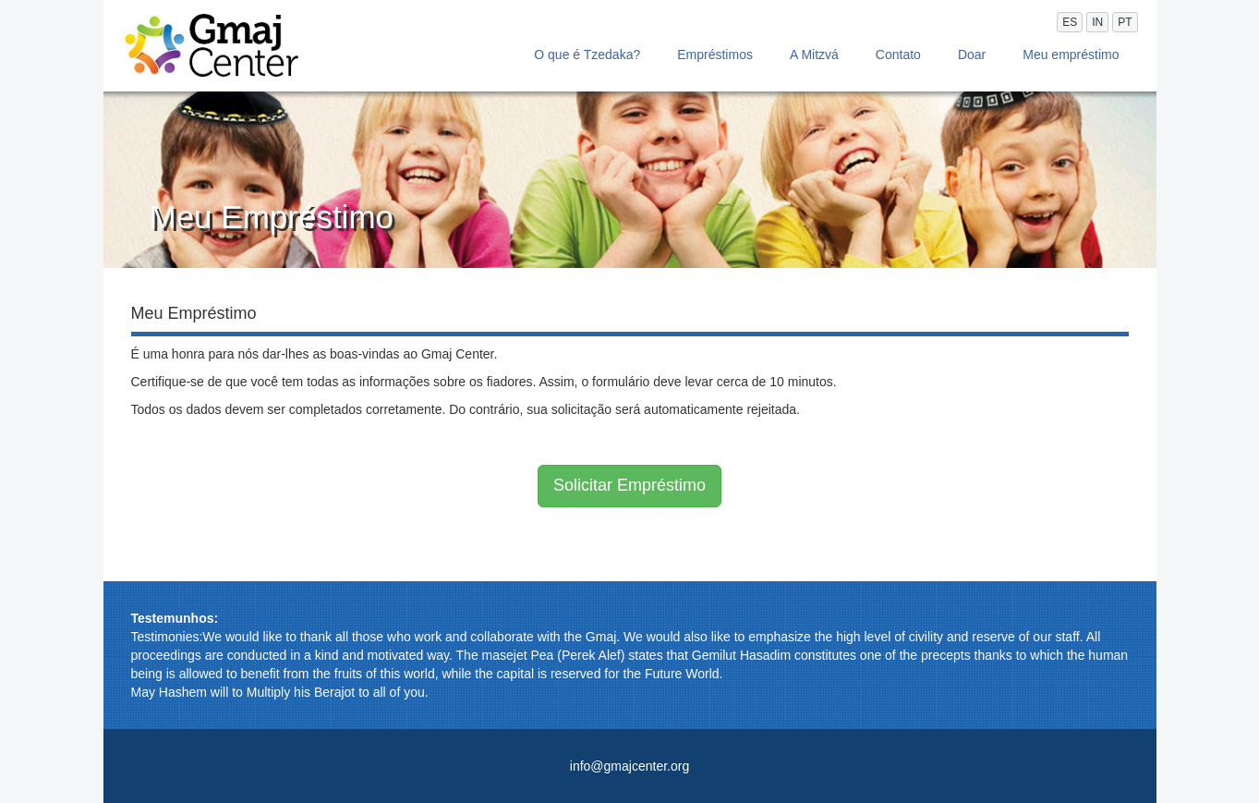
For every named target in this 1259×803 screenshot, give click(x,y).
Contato (898, 54)
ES (1069, 22)
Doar (972, 54)
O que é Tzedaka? (587, 54)
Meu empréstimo (1071, 54)
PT (1125, 22)
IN (1097, 22)
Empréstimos (715, 54)
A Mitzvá (814, 54)
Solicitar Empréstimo (629, 485)
